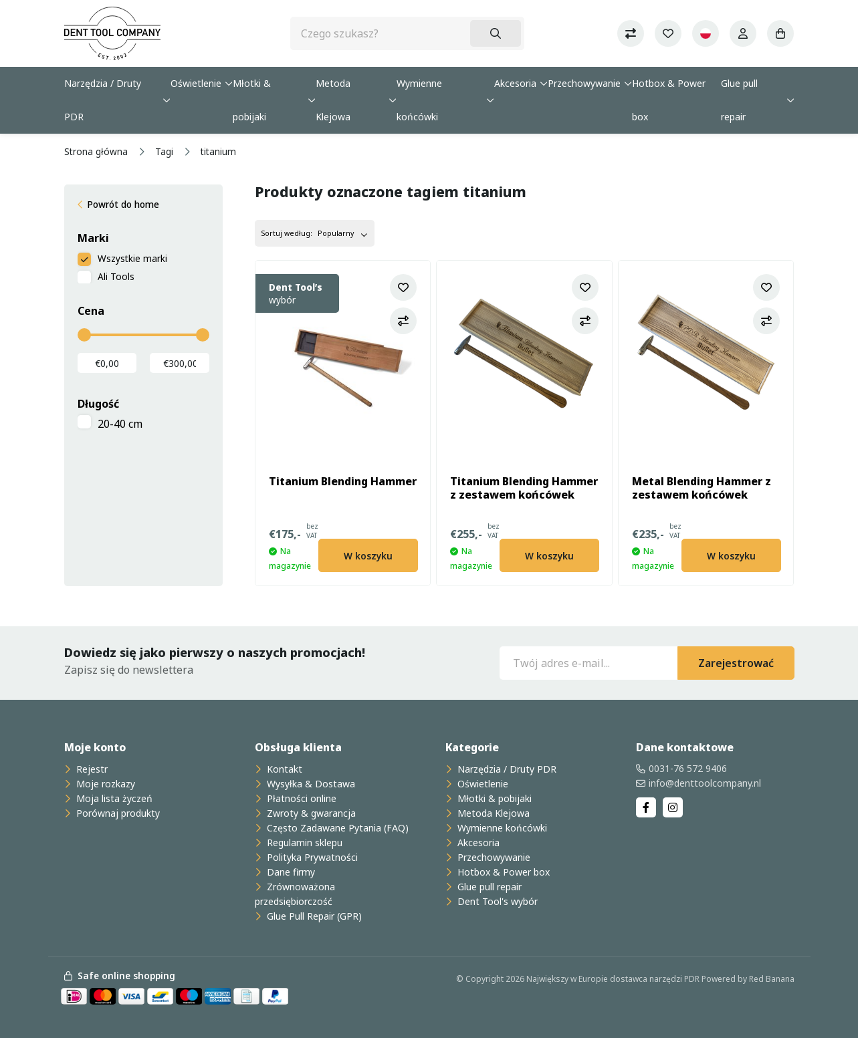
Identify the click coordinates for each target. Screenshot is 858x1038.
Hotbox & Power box (669, 100)
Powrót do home (123, 204)
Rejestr (91, 769)
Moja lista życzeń (113, 798)
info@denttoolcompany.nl (705, 783)
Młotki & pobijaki (252, 100)
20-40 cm (120, 423)
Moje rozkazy (104, 783)
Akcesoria (515, 83)
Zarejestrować (736, 663)
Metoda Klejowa (333, 100)
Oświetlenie (196, 83)
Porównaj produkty (117, 813)
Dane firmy (289, 872)
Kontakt (283, 769)
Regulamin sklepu (303, 842)
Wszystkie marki (132, 258)
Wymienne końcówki (419, 100)
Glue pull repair (739, 100)
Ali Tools (116, 276)
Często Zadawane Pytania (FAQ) (336, 827)
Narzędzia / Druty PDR (102, 100)
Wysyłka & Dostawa (309, 783)
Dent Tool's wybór (496, 901)
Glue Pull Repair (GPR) (313, 916)
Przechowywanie (584, 83)
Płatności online (300, 798)
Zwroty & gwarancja (310, 813)
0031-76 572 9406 (688, 768)
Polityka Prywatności (311, 857)
